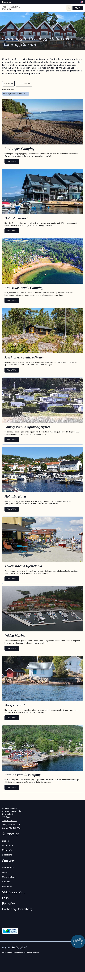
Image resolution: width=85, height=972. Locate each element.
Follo (5, 898)
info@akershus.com (11, 824)
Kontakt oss (8, 867)
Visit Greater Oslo (13, 892)
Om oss (6, 872)
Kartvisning (24, 84)
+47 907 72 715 (9, 820)
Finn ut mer (11, 161)
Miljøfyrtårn (7, 850)
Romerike (8, 903)
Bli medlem (7, 845)
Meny (77, 8)
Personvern (7, 886)
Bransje (5, 841)
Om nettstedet (9, 877)
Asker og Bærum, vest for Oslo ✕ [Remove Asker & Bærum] (15, 94)
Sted (8, 84)
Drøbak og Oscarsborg (17, 909)
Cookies (6, 881)
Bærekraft (7, 855)
